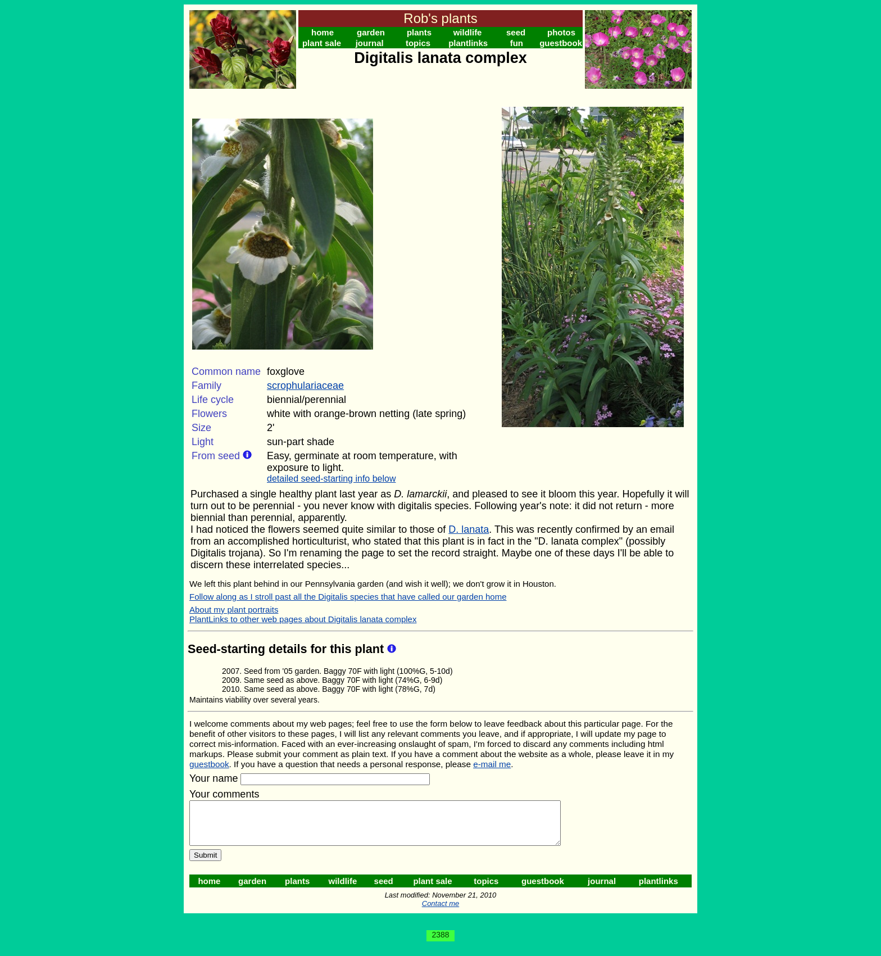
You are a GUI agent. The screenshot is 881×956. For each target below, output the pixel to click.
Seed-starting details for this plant (287, 649)
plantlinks (468, 43)
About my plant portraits (233, 609)
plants (419, 32)
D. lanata (468, 529)
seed (515, 32)
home (322, 32)
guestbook (560, 43)
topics (418, 43)
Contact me (440, 912)
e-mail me (492, 764)
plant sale (321, 43)
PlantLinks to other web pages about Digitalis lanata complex (302, 619)
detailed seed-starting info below (331, 478)
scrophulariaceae (305, 385)
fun (516, 43)
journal (370, 43)
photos (561, 32)
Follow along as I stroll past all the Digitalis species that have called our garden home (347, 596)
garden (371, 32)
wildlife (467, 32)
